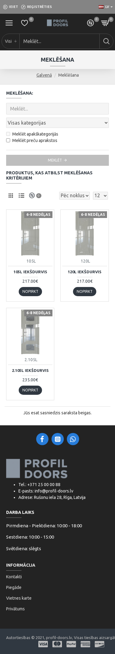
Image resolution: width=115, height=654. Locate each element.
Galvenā (44, 75)
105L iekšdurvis (30, 272)
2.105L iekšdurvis (30, 370)
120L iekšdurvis (85, 272)
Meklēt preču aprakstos (31, 140)
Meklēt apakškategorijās (32, 134)
